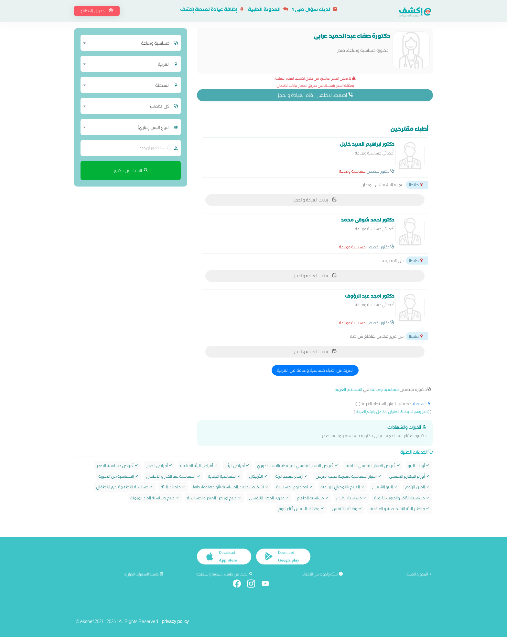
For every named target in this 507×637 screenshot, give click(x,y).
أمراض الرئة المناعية (199, 465)
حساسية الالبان (351, 497)
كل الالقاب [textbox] (159, 106)
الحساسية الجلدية (224, 476)
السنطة (355, 389)
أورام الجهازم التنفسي (409, 476)
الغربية (340, 389)
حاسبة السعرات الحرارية (143, 574)
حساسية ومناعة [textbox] (155, 43)
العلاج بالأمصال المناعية (342, 486)
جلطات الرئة (173, 486)
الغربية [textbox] (163, 64)
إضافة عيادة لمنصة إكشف (212, 10)
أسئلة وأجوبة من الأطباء (322, 574)
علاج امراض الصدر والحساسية (214, 497)
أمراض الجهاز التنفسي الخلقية (373, 465)
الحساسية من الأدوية (118, 476)
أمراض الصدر (159, 465)
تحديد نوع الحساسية (294, 486)
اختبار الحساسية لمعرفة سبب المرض (349, 476)
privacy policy (175, 621)
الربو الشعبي (385, 486)
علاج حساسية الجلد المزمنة (154, 497)
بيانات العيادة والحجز (315, 199)
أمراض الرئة (237, 465)
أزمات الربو (419, 465)
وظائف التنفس (347, 508)
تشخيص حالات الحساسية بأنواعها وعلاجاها (231, 486)
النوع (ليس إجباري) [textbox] (153, 127)
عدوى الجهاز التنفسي (269, 497)
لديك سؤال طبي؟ (314, 10)
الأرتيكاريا (258, 476)
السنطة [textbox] (162, 85)
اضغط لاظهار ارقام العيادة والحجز (315, 95)
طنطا (416, 184)
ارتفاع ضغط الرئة (291, 476)
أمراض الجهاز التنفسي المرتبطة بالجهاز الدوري (297, 465)
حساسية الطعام (313, 497)
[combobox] (127, 43)
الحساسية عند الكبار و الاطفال (173, 476)
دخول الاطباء (97, 10)
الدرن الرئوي (417, 486)
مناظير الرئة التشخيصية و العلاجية (400, 508)
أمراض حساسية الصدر (117, 465)
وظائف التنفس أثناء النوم (301, 508)
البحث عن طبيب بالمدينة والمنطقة (224, 574)
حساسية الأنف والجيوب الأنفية (402, 497)
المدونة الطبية (268, 10)
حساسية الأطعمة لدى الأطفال (124, 486)
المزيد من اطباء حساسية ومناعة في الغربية (315, 370)
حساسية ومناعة (352, 171)
